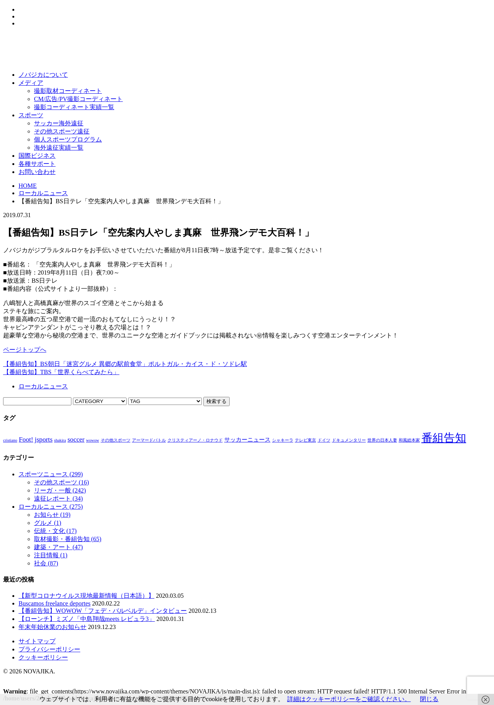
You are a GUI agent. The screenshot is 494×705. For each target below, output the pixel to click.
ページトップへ (24, 349)
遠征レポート (58, 498)
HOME (28, 185)
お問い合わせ (37, 172)
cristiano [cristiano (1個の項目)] (10, 440)
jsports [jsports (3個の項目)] (43, 439)
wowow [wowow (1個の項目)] (92, 440)
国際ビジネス (37, 155)
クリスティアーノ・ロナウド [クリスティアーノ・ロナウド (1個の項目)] (195, 440)
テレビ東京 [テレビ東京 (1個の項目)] (305, 440)
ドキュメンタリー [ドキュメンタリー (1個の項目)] (349, 440)
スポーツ (31, 115)
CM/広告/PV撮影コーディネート (78, 99)
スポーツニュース (51, 474)
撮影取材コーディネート (68, 91)
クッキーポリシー (43, 657)
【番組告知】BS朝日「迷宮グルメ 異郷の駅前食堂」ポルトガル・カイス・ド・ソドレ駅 (125, 364)
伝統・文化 (55, 531)
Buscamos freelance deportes (55, 603)
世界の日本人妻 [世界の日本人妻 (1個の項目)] (382, 440)
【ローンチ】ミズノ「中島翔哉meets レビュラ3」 (87, 619)
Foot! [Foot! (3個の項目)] (26, 439)
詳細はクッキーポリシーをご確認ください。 (349, 699)
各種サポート (37, 163)
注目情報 (51, 555)
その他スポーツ (61, 482)
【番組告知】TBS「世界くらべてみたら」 (61, 372)
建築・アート (58, 547)
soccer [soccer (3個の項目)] (76, 439)
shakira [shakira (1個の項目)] (60, 440)
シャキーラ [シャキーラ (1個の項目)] (282, 440)
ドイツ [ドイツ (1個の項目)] (324, 440)
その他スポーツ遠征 (62, 131)
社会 (46, 563)
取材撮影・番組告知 (68, 539)
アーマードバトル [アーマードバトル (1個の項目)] (149, 440)
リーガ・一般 (60, 490)
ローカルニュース (43, 193)
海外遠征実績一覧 (58, 147)
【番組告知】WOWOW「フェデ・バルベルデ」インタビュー (103, 610)
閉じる (429, 699)
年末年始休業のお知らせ (52, 627)
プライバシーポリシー (49, 649)
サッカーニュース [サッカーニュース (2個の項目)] (247, 440)
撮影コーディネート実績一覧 (74, 107)
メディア (31, 82)
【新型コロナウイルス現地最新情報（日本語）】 (86, 595)
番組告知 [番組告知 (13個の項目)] (443, 438)
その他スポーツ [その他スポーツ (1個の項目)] (115, 440)
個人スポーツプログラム (68, 139)
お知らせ (52, 514)
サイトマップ (37, 641)
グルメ (47, 522)
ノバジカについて (43, 74)
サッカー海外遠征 (58, 123)
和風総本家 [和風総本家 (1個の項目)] (409, 440)
